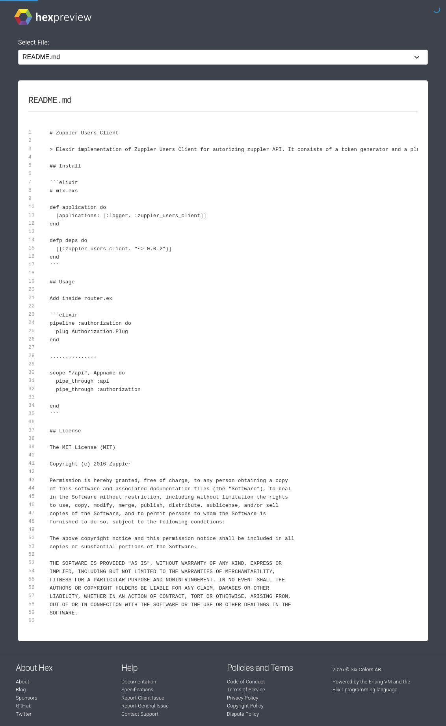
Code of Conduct (246, 682)
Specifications (137, 689)
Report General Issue (145, 706)
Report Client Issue (142, 698)
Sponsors (26, 698)
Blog (21, 689)
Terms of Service (246, 689)
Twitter (24, 714)
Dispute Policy (243, 714)
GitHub (24, 706)
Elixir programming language (365, 689)
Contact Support (139, 714)
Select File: (33, 42)
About (22, 682)
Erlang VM (380, 682)
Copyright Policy (245, 706)
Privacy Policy (242, 698)
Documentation (138, 682)
